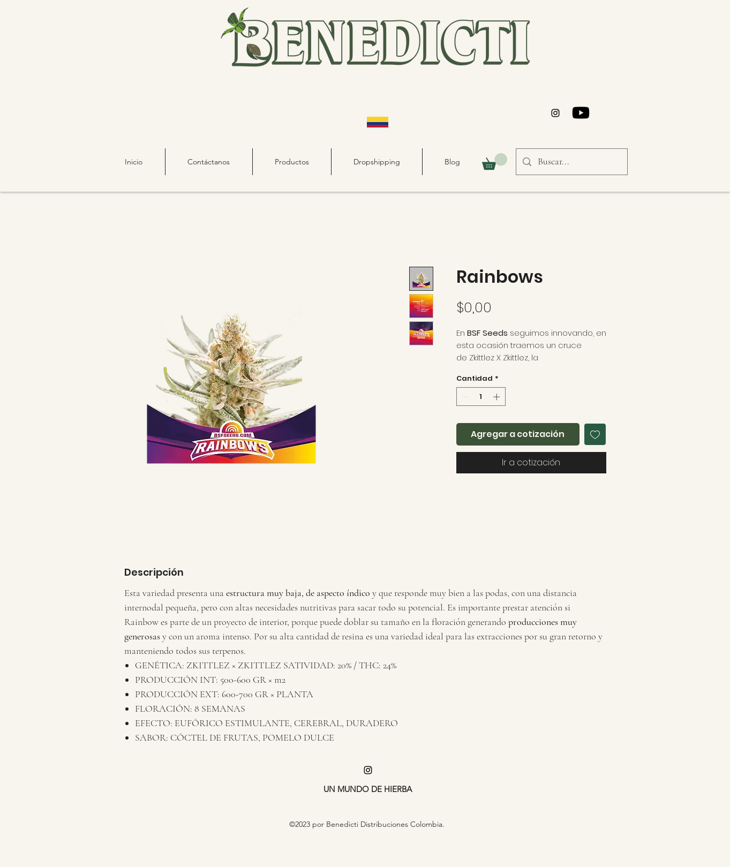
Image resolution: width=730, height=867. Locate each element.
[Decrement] (464, 397)
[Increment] (497, 397)
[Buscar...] (571, 162)
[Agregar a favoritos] (595, 434)
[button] (494, 161)
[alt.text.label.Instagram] (555, 113)
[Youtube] (581, 113)
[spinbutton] (480, 397)
